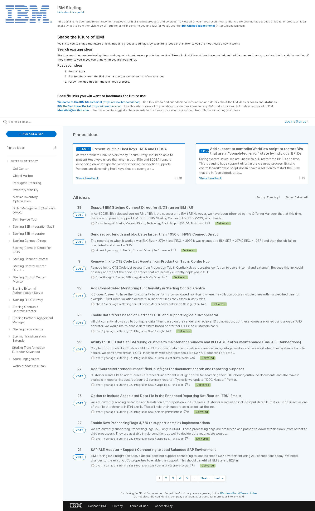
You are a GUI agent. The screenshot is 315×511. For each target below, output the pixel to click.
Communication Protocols (172, 358)
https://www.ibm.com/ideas (121, 102)
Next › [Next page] (205, 478)
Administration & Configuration (181, 304)
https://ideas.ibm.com (107, 106)
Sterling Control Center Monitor (140, 304)
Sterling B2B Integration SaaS (134, 277)
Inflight (160, 331)
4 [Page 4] (180, 478)
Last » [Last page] (219, 478)
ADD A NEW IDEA (31, 133)
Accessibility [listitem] (164, 506)
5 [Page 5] (187, 478)
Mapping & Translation (170, 384)
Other (157, 277)
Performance (162, 250)
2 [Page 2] (166, 478)
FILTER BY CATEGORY (22, 161)
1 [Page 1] (159, 478)
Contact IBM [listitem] (97, 506)
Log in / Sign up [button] (296, 121)
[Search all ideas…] (36, 121)
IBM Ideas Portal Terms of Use (238, 493)
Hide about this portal (70, 12)
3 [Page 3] (173, 478)
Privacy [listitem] (117, 506)
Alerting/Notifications (169, 411)
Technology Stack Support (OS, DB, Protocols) (175, 223)
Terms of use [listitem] (139, 506)
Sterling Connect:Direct (130, 223)
